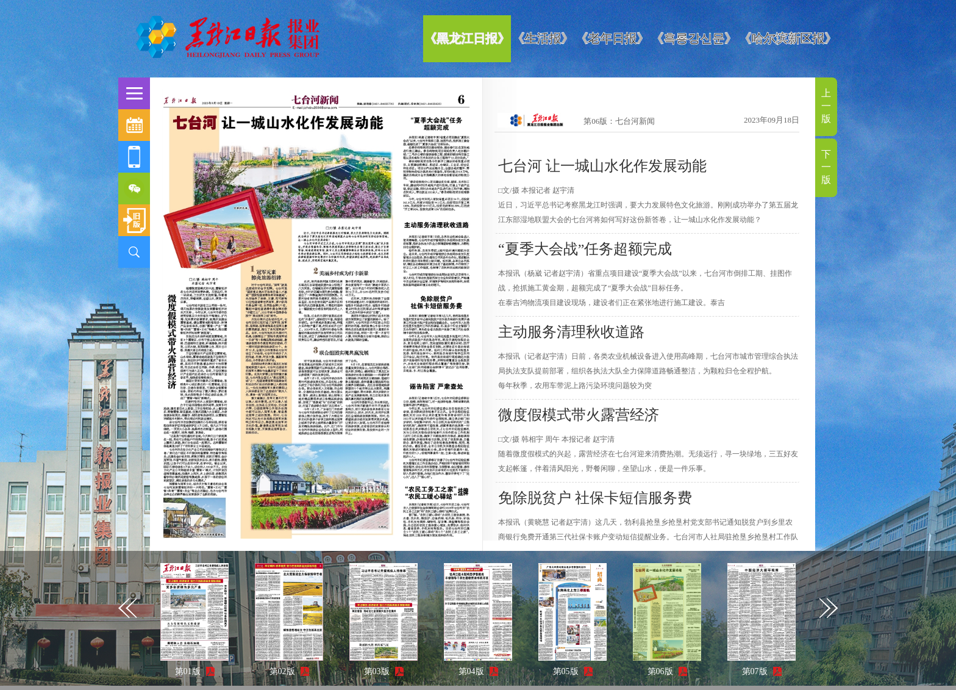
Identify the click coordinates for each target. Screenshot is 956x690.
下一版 (826, 167)
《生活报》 (542, 38)
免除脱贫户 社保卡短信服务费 (595, 498)
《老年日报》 (612, 38)
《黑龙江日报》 (467, 38)
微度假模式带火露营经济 (578, 415)
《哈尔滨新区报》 (787, 38)
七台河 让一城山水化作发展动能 (602, 166)
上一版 (826, 106)
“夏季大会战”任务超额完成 (585, 249)
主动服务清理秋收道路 (571, 332)
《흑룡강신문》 (694, 38)
